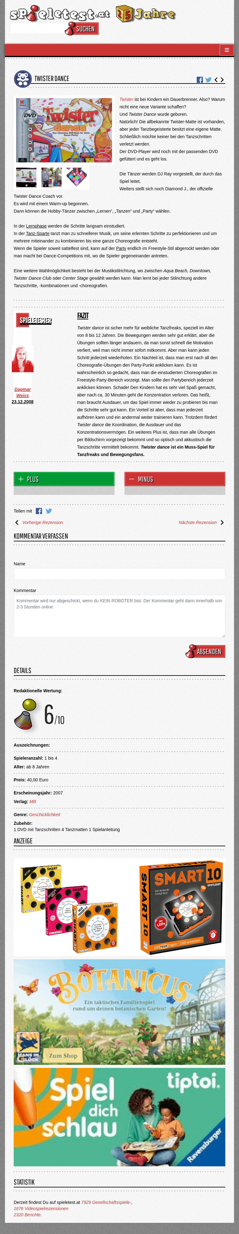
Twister (126, 99)
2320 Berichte (27, 1214)
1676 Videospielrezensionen (41, 1208)
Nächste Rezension (202, 522)
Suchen (83, 28)
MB (33, 801)
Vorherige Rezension (38, 522)
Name (19, 563)
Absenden (206, 651)
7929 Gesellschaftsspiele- (106, 1202)
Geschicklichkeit (44, 814)
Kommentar (25, 590)
